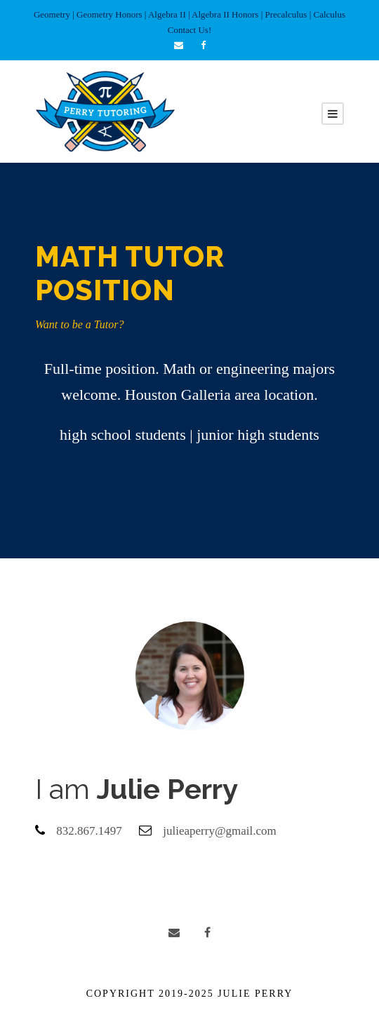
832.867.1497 (89, 831)
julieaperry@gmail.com (220, 831)
